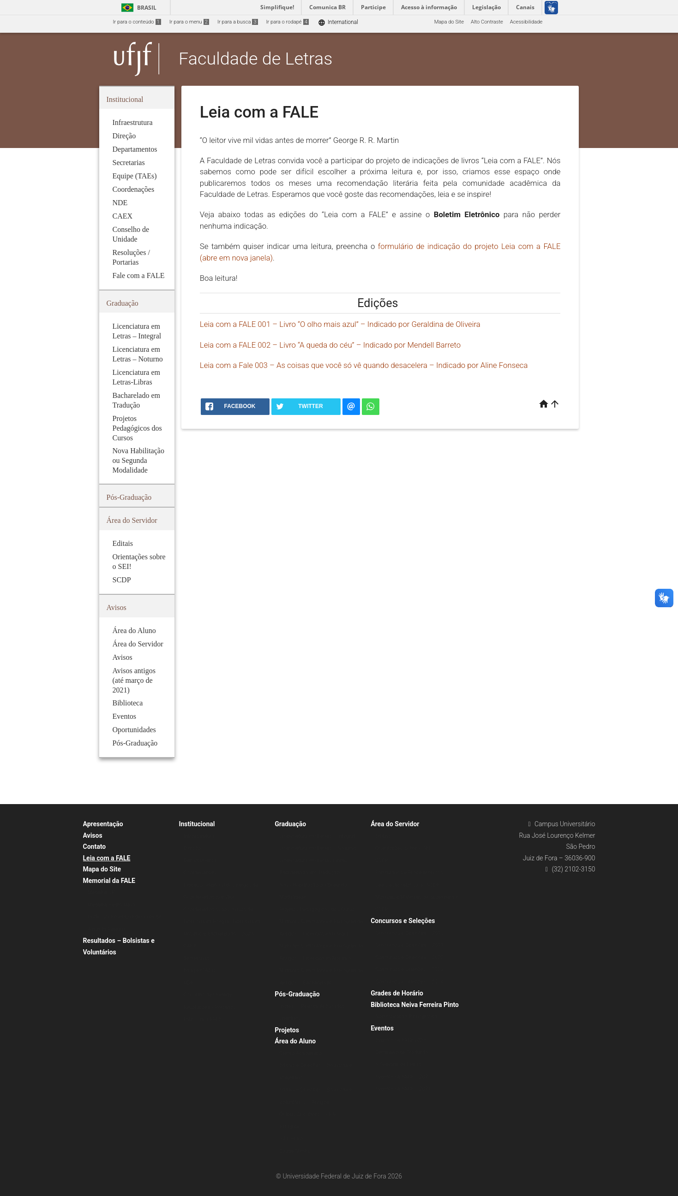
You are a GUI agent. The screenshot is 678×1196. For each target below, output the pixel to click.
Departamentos (201, 861)
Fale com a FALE (202, 1019)
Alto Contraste (487, 22)
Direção (192, 848)
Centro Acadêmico (300, 1053)
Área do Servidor (395, 824)
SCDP (381, 861)
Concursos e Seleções (403, 920)
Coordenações (199, 873)
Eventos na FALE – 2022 (403, 1077)
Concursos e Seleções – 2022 (409, 957)
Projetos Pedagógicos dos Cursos (318, 909)
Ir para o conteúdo (137, 22)
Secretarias (196, 958)
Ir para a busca (237, 22)
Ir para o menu (189, 22)
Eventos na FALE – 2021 (403, 1089)
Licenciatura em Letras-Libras (313, 861)
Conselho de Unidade (207, 995)
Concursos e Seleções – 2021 (409, 945)
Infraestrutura (199, 836)
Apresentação (103, 824)
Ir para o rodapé (287, 22)
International (338, 22)
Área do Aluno (295, 1041)
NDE (188, 983)
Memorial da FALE (109, 880)
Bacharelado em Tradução (309, 873)
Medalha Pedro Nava (111, 905)
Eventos (382, 1028)
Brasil (137, 8)
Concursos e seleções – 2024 (409, 982)
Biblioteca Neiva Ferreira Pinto (415, 1004)
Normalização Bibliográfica (406, 1016)
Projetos (287, 1030)
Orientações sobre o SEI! (403, 848)
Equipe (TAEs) (199, 970)
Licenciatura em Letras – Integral (317, 836)
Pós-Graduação (297, 994)
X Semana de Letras (398, 1064)
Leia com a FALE (107, 858)
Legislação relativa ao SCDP (407, 885)
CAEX (189, 946)
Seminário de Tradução (401, 1052)
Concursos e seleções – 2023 (409, 969)
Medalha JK (101, 892)
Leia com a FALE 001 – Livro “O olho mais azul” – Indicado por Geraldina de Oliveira (340, 324)
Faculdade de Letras (255, 58)
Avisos (92, 835)
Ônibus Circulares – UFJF (308, 1114)
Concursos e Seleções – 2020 (409, 933)
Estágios (289, 1127)
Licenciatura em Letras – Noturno (317, 848)
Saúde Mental (295, 1151)
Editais (383, 836)
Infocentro (291, 1139)
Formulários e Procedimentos (409, 873)
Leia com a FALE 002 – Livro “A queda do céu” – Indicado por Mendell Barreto (330, 344)
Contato (94, 846)
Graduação (290, 824)
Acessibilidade (526, 22)
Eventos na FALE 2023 (400, 1040)
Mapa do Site (449, 22)
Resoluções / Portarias (209, 1007)
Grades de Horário (397, 993)
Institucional (197, 824)
